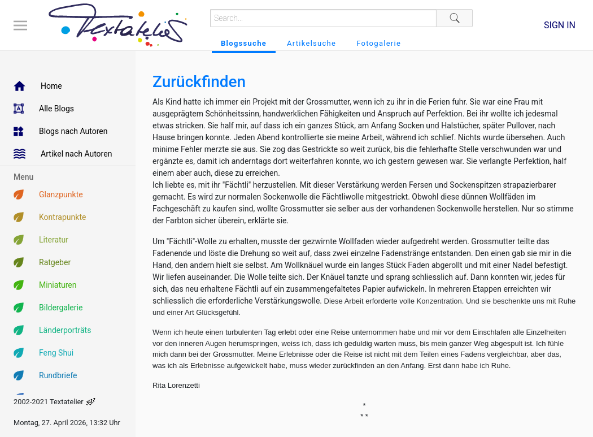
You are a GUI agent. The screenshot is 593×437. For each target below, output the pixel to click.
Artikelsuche (311, 43)
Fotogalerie (378, 43)
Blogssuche (244, 43)
